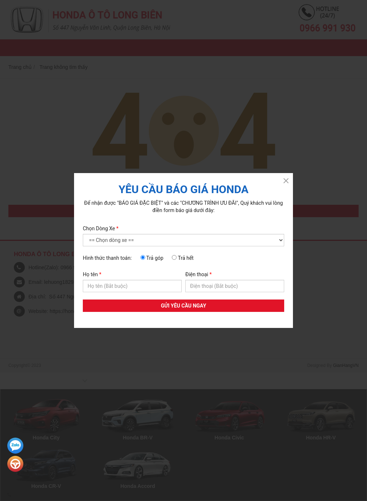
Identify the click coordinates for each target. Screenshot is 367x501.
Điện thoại (198, 274)
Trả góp (151, 258)
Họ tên (92, 274)
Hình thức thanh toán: (107, 258)
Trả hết (182, 258)
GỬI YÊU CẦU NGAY (183, 306)
